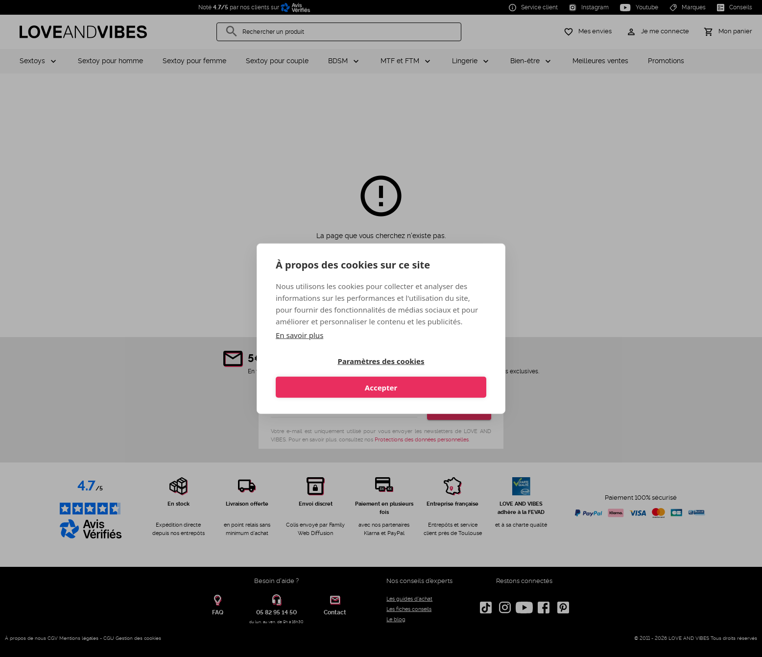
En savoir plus (299, 347)
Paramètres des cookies (326, 375)
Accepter (435, 375)
